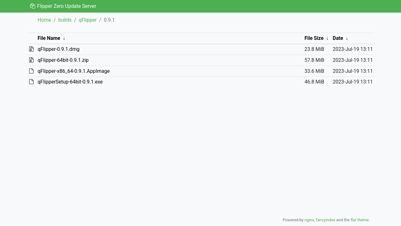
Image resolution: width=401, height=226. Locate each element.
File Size (314, 38)
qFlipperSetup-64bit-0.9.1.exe (70, 82)
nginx (309, 220)
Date (338, 38)
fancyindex (325, 220)
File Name (49, 38)
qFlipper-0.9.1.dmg (59, 49)
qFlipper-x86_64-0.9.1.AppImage (74, 71)
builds (65, 20)
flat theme (360, 220)
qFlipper (88, 20)
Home (44, 20)
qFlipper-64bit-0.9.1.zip (63, 60)
